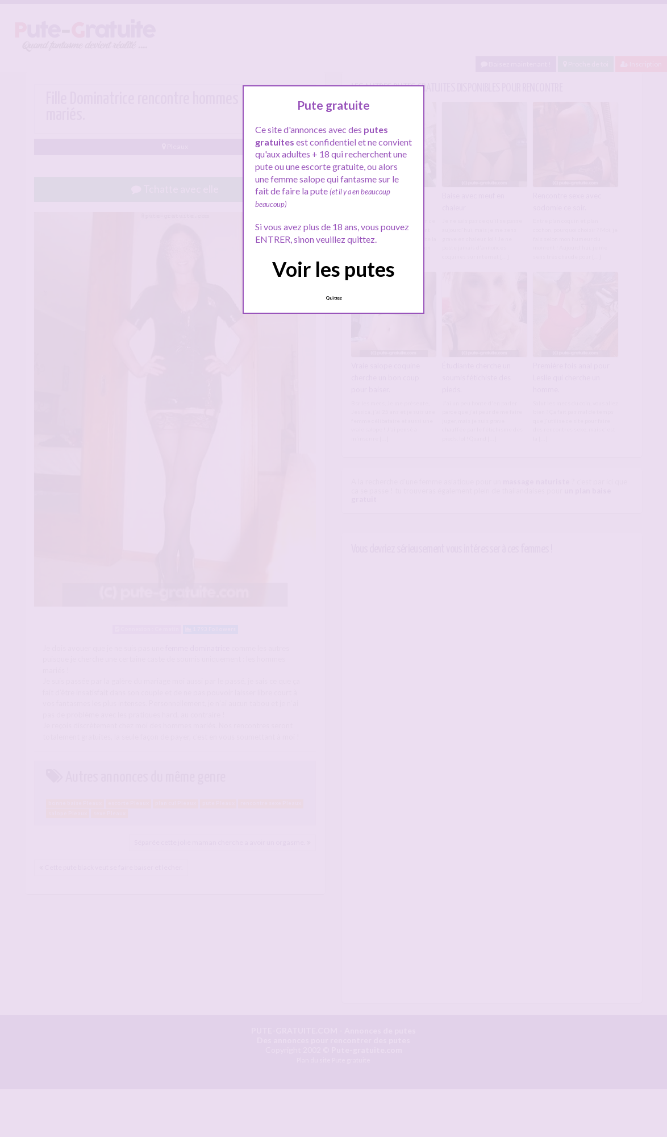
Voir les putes (333, 268)
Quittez (334, 298)
